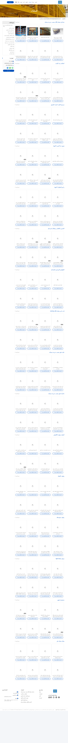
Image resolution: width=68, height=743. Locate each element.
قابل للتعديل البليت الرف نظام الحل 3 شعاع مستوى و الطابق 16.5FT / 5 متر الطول (20, 126)
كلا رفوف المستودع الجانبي (33, 471)
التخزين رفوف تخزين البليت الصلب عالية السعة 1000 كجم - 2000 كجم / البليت (20, 102)
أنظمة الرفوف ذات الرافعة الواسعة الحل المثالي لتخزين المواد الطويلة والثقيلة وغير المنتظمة (21, 39)
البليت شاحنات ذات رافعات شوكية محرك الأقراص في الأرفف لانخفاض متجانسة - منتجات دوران (20, 342)
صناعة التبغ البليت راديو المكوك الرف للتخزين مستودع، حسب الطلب (20, 232)
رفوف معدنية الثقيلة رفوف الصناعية (32, 514)
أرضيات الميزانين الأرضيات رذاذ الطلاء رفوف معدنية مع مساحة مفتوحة (45, 319)
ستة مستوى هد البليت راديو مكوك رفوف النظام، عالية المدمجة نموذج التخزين (45, 232)
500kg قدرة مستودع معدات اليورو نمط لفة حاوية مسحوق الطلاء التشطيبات (33, 665)
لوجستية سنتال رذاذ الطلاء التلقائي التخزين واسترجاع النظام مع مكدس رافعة (32, 256)
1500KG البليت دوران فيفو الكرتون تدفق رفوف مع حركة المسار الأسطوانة (45, 449)
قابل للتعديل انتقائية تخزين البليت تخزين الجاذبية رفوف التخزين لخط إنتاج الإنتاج (33, 449)
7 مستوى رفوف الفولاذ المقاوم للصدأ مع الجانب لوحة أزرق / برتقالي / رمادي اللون (32, 578)
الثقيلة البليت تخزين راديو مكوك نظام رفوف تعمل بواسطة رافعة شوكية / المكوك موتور (58, 232)
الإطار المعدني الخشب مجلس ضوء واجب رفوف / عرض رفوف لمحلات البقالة (33, 622)
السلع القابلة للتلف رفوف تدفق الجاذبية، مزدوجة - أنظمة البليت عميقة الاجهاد (57, 449)
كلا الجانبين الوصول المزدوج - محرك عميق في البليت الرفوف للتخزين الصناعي (45, 362)
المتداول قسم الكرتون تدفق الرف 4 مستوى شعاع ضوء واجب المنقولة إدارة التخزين (20, 386)
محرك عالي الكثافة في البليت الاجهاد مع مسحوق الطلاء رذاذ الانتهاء (57, 342)
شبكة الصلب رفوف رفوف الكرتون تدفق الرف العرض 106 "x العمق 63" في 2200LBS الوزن (21, 405)
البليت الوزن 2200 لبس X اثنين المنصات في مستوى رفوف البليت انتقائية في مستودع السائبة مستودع (58, 102)
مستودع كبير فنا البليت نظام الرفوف (57, 168)
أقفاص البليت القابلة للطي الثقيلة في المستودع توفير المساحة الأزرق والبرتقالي (45, 665)
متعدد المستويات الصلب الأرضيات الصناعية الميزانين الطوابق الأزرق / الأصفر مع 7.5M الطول (33, 319)
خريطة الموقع (58, 741)
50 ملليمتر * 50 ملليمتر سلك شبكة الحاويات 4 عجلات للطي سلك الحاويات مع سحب (21, 688)
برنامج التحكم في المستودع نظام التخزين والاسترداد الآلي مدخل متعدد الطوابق (33, 275)
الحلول (26, 2)
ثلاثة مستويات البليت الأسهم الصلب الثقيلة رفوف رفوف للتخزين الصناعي (45, 535)
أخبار (24, 2)
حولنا (33, 2)
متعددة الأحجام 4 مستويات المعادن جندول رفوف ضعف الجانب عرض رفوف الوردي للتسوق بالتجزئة (58, 622)
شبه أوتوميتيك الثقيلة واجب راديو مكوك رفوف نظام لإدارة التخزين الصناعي (21, 212)
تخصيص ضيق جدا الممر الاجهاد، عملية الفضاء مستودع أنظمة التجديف (20, 169)
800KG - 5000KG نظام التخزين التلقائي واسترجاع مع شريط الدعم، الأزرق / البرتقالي (58, 275)
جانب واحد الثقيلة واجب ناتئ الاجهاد (45, 471)
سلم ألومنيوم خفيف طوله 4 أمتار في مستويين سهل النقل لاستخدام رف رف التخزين (21, 645)
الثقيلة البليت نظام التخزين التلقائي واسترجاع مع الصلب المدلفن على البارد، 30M (58, 256)
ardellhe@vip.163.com (9, 63)
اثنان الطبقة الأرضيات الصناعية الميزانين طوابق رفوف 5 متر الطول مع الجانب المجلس (58, 319)
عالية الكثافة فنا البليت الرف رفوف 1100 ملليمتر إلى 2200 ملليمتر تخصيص (58, 189)
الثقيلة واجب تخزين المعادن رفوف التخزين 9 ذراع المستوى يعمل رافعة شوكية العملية (57, 492)
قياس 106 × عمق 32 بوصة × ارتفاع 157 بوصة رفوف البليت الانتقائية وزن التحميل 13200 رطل (20, 83)
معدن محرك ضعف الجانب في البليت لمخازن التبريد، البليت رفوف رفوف (33, 342)
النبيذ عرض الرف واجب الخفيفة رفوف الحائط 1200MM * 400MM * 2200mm (21, 622)
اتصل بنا (21, 2)
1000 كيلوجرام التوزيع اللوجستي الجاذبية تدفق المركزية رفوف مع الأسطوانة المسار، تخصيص (58, 429)
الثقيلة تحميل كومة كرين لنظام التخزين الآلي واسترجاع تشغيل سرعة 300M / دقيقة (20, 275)
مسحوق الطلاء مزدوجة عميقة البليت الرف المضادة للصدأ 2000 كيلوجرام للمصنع (58, 146)
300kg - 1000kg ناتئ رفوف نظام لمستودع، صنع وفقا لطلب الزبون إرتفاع (21, 492)
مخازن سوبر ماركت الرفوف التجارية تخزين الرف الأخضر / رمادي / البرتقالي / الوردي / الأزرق (20, 602)
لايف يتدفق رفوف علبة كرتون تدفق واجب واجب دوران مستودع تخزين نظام (58, 405)
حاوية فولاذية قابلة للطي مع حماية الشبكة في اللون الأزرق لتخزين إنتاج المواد (57, 665)
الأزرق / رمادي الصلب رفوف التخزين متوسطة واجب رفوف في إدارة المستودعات (58, 578)
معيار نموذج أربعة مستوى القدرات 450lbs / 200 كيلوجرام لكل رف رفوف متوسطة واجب (21, 578)
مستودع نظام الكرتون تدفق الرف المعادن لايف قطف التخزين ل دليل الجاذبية (45, 405)
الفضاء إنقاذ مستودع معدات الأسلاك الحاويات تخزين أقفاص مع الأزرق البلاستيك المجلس (21, 665)
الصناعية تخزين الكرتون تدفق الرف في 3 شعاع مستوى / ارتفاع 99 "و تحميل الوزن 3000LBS (32, 405)
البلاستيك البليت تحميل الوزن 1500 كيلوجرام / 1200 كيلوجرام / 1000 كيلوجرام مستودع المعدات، (58, 645)
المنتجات (29, 2)
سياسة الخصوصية (63, 741)
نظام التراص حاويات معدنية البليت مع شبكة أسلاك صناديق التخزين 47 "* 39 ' (33, 708)
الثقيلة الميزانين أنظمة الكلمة (57, 298)
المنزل (36, 2)
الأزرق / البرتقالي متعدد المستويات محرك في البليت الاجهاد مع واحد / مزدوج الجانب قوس (45, 342)
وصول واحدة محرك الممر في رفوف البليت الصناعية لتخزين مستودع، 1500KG (57, 362)
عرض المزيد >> (17, 22)
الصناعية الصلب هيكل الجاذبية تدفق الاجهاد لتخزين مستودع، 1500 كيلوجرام (21, 449)
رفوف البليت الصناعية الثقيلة (45, 38)
